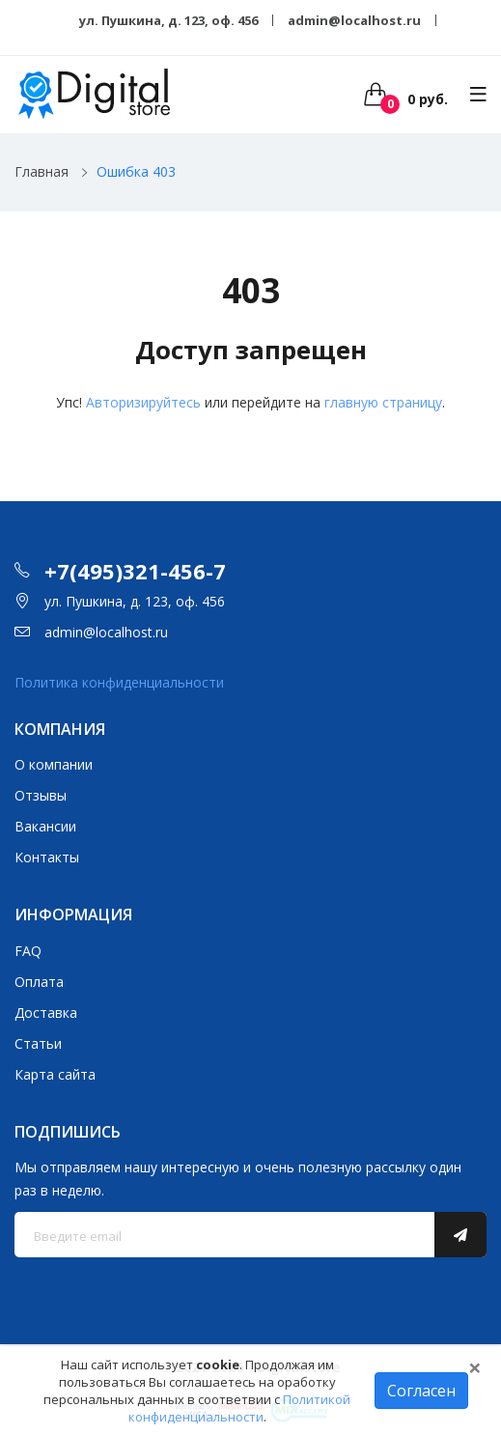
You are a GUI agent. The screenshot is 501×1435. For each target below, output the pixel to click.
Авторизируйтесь (143, 402)
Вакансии (45, 826)
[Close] (475, 1367)
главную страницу (383, 402)
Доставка (45, 1012)
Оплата (39, 981)
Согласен (421, 1390)
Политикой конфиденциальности (239, 1408)
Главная (41, 171)
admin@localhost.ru (354, 20)
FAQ (28, 951)
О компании (53, 764)
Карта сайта (55, 1074)
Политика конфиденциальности (119, 682)
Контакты (46, 857)
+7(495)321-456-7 (135, 570)
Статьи (38, 1043)
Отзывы (40, 795)
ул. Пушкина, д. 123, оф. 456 (168, 20)
